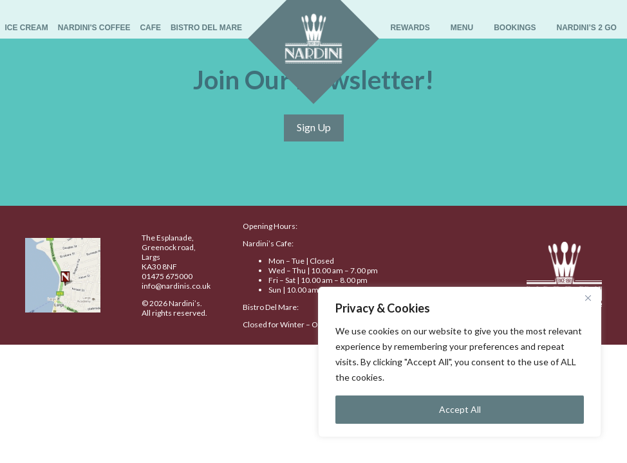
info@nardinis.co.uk (176, 286)
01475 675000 (167, 276)
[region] (459, 362)
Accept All (460, 409)
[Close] (587, 297)
